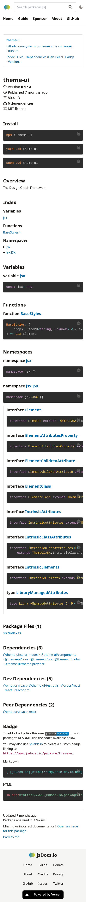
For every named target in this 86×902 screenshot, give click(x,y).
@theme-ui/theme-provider (24, 664)
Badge (70, 57)
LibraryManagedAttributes (42, 592)
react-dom (21, 690)
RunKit (13, 51)
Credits (43, 874)
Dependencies (36, 57)
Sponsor (40, 18)
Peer (58, 57)
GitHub (73, 18)
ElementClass (38, 486)
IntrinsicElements (42, 567)
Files (20, 57)
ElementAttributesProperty (51, 435)
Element (33, 409)
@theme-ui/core (16, 659)
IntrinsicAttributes (43, 511)
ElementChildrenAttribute (50, 460)
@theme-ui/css (41, 659)
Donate (58, 865)
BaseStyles (30, 313)
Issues (42, 883)
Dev (51, 57)
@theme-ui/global (67, 659)
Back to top (11, 837)
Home (8, 18)
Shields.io (36, 744)
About (57, 18)
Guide (23, 18)
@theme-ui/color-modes (20, 655)
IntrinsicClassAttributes (48, 537)
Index (10, 57)
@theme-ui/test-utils (44, 685)
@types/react (70, 685)
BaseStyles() (11, 232)
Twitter (58, 883)
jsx (5, 218)
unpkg (68, 46)
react (8, 690)
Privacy (58, 874)
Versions (14, 62)
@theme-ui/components (58, 655)
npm (58, 46)
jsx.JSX (10, 252)
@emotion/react (15, 685)
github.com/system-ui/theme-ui (29, 46)
